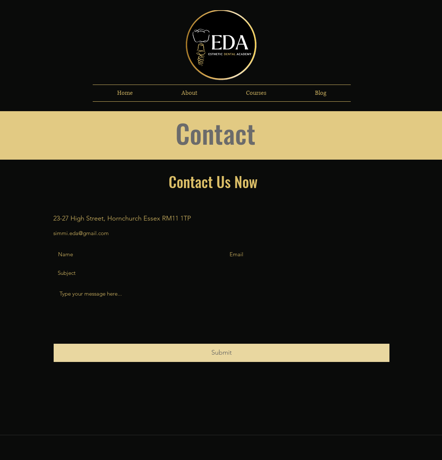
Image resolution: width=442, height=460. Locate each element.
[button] (189, 93)
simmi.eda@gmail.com (81, 233)
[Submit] (221, 353)
